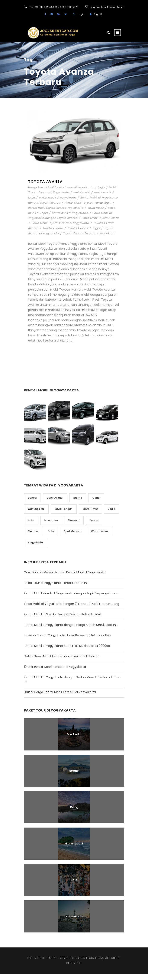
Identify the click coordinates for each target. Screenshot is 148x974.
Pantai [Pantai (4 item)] (94, 520)
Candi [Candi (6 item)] (96, 498)
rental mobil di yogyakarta (57, 197)
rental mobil (81, 192)
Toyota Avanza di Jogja (83, 228)
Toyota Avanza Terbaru (79, 233)
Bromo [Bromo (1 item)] (77, 498)
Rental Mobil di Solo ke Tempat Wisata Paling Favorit (62, 614)
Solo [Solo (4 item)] (51, 531)
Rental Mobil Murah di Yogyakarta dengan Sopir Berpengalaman (71, 593)
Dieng (74, 807)
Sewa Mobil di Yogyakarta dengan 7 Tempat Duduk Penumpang (71, 604)
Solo (74, 880)
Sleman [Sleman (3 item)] (33, 531)
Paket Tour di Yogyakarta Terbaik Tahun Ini (55, 583)
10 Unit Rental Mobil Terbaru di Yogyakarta (55, 667)
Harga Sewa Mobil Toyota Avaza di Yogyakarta (61, 187)
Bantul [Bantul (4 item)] (32, 498)
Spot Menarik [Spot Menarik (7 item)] (72, 531)
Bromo (74, 771)
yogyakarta (108, 233)
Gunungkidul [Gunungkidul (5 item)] (36, 509)
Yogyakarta (74, 916)
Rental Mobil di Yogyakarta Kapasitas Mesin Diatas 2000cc (67, 646)
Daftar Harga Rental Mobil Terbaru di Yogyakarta (60, 692)
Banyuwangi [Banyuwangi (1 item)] (55, 498)
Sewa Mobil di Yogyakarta (70, 213)
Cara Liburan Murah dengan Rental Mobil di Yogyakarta (64, 572)
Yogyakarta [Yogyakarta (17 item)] (35, 542)
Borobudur (74, 734)
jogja (101, 187)
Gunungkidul (74, 843)
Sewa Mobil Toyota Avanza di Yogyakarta (60, 223)
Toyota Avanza (45, 181)
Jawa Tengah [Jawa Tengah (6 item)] (64, 509)
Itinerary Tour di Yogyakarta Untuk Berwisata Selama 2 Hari (67, 635)
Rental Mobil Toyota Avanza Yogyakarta (55, 208)
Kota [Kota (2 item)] (31, 520)
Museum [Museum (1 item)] (74, 520)
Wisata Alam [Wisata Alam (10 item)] (99, 531)
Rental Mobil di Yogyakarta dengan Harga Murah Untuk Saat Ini (70, 625)
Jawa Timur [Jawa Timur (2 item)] (90, 509)
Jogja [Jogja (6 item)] (111, 509)
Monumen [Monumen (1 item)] (51, 520)
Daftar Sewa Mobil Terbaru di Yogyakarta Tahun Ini (61, 656)
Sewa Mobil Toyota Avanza (100, 218)
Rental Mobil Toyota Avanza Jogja (88, 203)
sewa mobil (96, 208)
